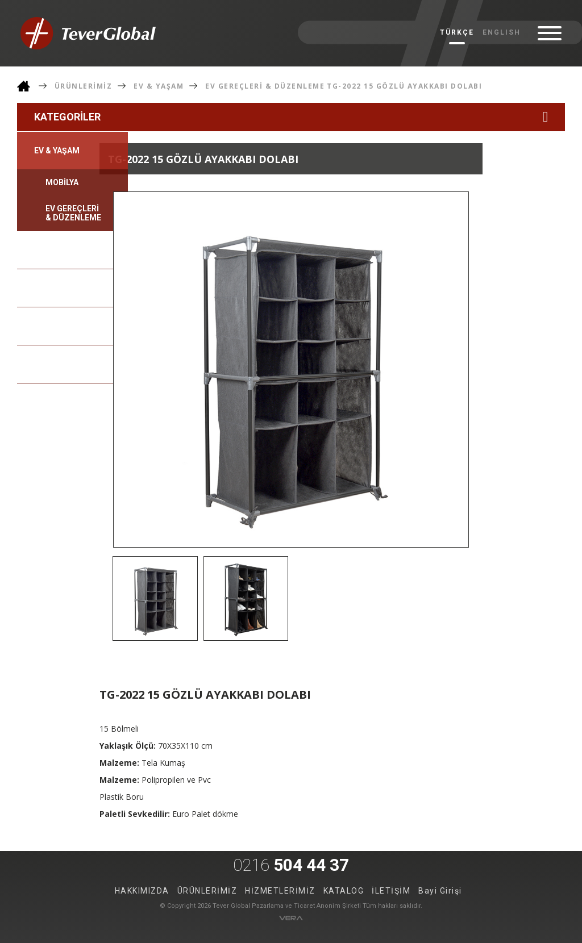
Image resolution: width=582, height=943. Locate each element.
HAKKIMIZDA (142, 890)
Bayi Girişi (440, 890)
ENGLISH (502, 32)
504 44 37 (291, 865)
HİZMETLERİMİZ (280, 890)
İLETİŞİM (391, 890)
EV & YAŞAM (159, 86)
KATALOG (343, 890)
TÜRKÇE (457, 32)
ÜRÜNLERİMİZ (84, 86)
